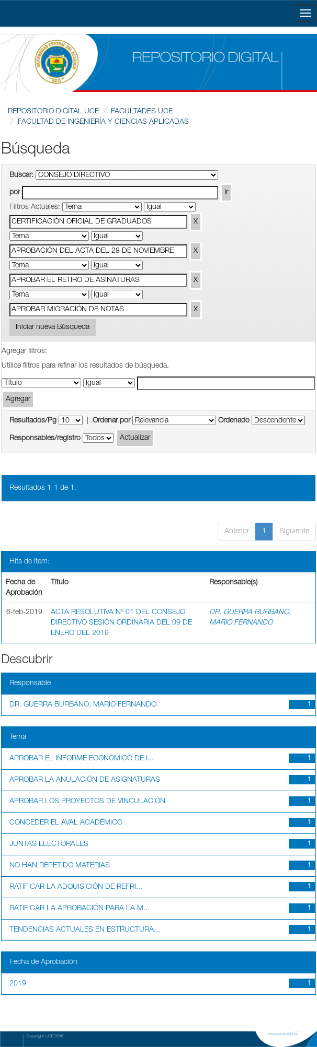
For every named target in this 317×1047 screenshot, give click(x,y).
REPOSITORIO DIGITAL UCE (53, 111)
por (14, 192)
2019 (17, 983)
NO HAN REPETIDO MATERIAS (59, 865)
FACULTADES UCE (142, 111)
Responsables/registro (45, 438)
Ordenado (234, 421)
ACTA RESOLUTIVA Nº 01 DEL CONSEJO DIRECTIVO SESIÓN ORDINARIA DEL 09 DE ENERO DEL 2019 (121, 623)
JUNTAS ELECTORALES (48, 844)
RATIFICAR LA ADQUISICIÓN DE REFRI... (75, 887)
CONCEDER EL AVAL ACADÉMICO (65, 823)
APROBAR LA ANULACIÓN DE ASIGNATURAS (84, 780)
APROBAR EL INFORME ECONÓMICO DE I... (81, 758)
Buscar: (21, 175)
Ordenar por (111, 421)
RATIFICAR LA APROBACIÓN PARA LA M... (79, 908)
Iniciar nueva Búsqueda (52, 327)
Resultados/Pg (32, 421)
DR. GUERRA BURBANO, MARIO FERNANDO (82, 705)
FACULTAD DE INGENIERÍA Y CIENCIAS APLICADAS (103, 122)
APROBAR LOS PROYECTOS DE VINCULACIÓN (87, 801)
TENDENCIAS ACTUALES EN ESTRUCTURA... (84, 930)
